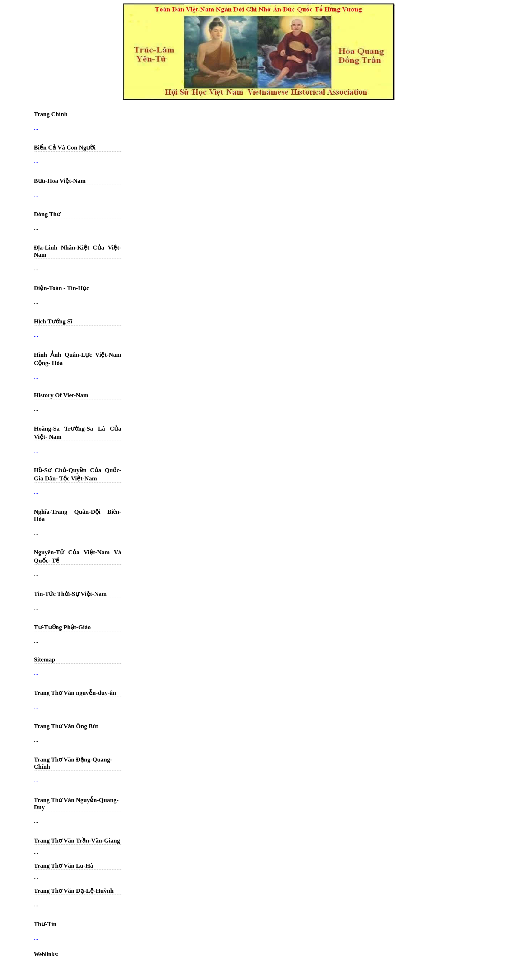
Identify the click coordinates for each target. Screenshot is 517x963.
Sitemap (44, 659)
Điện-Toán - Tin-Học (61, 288)
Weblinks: (46, 954)
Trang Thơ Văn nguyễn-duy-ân (75, 692)
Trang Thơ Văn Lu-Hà (63, 865)
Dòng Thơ (47, 214)
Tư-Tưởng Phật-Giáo (62, 627)
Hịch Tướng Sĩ (53, 321)
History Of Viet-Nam (61, 395)
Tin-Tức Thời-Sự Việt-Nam (70, 593)
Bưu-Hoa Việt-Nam (59, 180)
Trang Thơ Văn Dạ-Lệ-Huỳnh (73, 890)
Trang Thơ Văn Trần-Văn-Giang (77, 840)
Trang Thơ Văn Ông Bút (66, 726)
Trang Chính (50, 114)
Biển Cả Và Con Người (65, 147)
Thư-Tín (45, 924)
